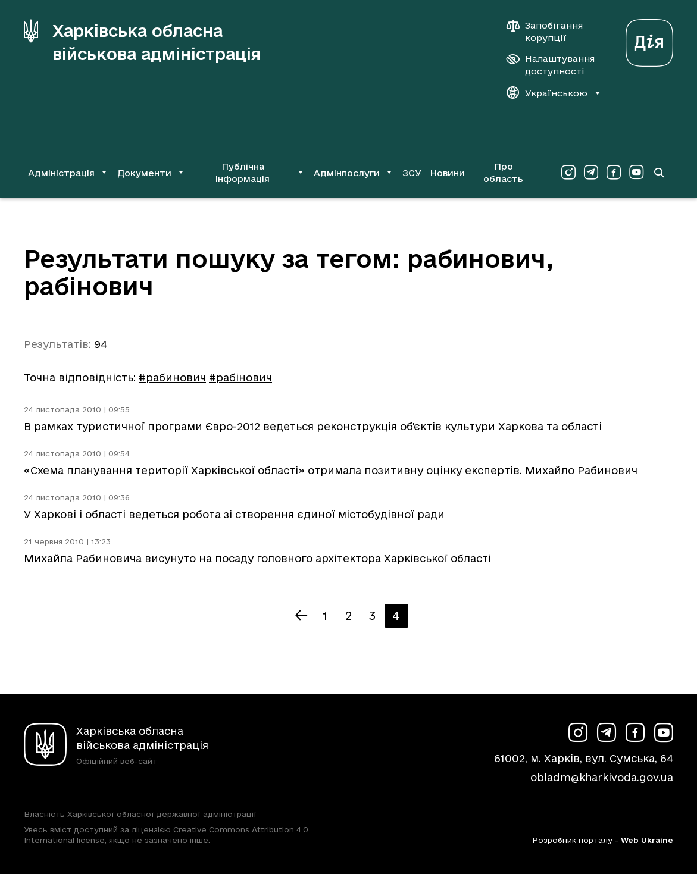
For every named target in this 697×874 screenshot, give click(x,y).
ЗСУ (411, 173)
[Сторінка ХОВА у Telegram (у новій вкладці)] (591, 172)
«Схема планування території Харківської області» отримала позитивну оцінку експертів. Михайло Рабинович (330, 470)
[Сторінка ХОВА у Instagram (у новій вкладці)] (568, 172)
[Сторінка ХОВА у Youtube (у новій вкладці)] (636, 172)
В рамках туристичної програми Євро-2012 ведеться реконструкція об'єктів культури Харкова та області (313, 426)
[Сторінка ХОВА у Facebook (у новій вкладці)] (614, 172)
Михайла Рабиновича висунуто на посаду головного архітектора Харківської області (257, 558)
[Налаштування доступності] (550, 64)
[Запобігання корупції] (550, 31)
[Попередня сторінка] (301, 616)
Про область (503, 172)
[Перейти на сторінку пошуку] (659, 172)
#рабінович (240, 377)
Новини (447, 173)
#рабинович (172, 377)
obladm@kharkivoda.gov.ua (601, 777)
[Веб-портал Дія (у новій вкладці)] (649, 39)
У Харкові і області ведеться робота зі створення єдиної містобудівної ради (234, 514)
